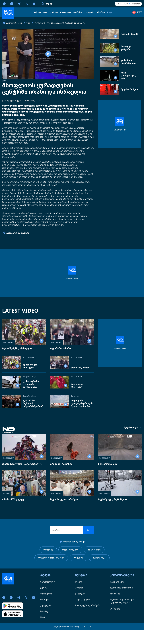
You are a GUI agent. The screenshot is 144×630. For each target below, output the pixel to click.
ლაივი (78, 581)
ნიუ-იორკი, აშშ (108, 463)
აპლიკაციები (82, 599)
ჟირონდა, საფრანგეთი (128, 62)
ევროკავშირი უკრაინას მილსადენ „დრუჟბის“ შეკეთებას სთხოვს (34, 384)
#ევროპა (48, 549)
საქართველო (47, 581)
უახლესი (80, 593)
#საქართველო (70, 549)
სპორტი (44, 611)
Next (42, 617)
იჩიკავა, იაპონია (61, 463)
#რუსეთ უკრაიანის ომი (51, 557)
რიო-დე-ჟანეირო (126, 48)
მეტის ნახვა (133, 427)
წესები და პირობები (121, 587)
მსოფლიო (75, 396)
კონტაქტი (115, 608)
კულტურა (45, 605)
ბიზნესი (44, 599)
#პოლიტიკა (99, 557)
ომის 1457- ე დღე (13, 499)
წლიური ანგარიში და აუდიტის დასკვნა (122, 601)
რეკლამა (115, 593)
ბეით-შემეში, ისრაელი (17, 348)
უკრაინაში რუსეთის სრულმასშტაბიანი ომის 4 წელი (33, 403)
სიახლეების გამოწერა (87, 605)
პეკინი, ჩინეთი (130, 89)
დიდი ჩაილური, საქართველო (22, 463)
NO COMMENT (8, 342)
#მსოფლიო (94, 549)
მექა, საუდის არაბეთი (64, 499)
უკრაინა (6, 493)
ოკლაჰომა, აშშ (129, 34)
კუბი (4, 81)
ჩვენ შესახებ (117, 581)
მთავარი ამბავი (29, 377)
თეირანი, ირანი (60, 348)
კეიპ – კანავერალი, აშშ (128, 75)
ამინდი (79, 587)
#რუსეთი (78, 557)
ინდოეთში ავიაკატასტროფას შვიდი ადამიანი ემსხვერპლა (81, 403)
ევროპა (44, 587)
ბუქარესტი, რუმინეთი (112, 499)
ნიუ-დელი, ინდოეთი (77, 385)
